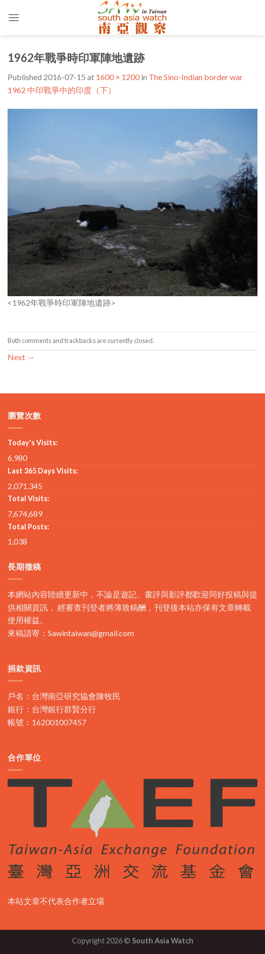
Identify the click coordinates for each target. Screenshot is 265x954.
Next (21, 357)
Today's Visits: (33, 442)
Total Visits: (28, 498)
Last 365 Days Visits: (43, 470)
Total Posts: (28, 526)
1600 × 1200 (118, 77)
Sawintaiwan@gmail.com (91, 633)
